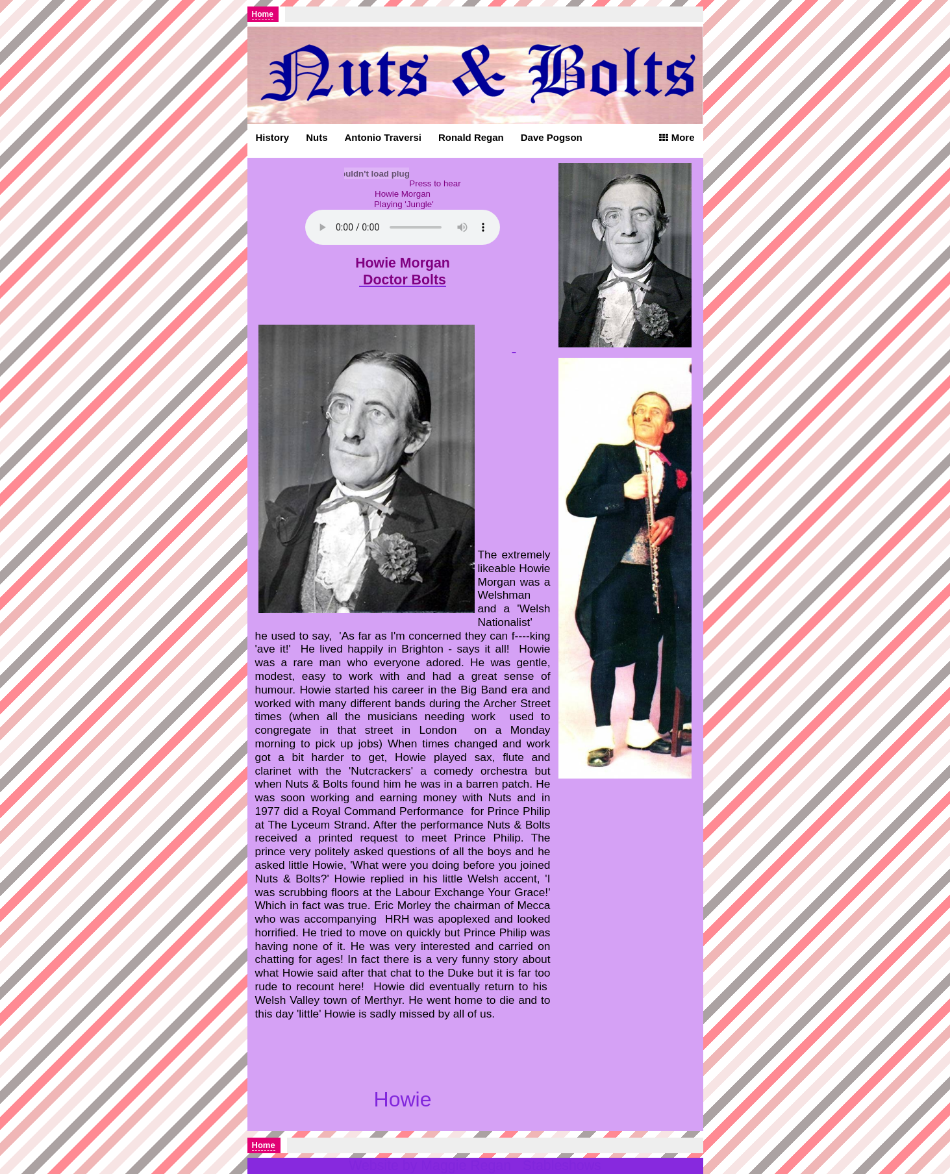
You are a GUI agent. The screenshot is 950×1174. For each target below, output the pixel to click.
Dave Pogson (551, 137)
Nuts (316, 137)
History (273, 137)
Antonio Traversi (383, 137)
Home (262, 14)
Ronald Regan (471, 137)
